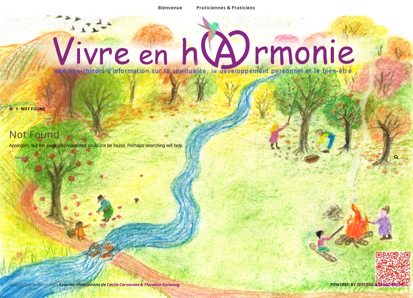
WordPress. (391, 284)
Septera (365, 284)
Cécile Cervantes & (124, 285)
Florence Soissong (161, 285)
